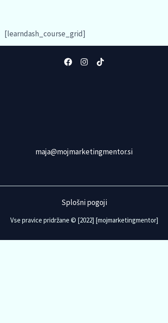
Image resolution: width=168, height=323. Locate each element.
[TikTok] (100, 62)
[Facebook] (68, 62)
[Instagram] (84, 62)
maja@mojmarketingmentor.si (84, 152)
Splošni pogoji (84, 202)
